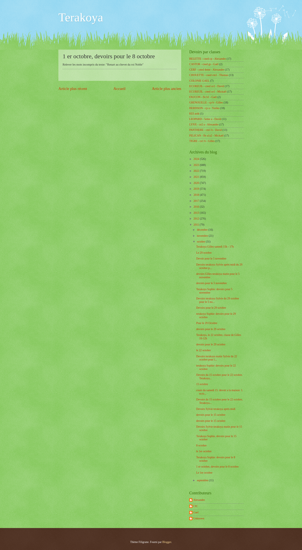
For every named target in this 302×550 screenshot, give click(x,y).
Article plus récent (72, 88)
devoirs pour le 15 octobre (210, 414)
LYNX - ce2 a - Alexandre (203, 124)
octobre (201, 241)
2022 (196, 170)
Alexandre (199, 499)
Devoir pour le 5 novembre (211, 258)
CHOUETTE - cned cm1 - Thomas (208, 75)
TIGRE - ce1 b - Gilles (202, 141)
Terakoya (80, 17)
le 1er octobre (203, 451)
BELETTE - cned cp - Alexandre (207, 58)
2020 (196, 182)
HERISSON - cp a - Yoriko (204, 108)
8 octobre (201, 445)
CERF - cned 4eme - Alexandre (206, 69)
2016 (196, 206)
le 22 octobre (203, 350)
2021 (196, 176)
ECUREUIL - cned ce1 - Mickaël (207, 91)
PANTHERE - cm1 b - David (205, 129)
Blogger (166, 542)
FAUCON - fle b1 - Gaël (203, 97)
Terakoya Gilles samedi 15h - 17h (215, 246)
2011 (196, 224)
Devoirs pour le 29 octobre (211, 307)
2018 (196, 194)
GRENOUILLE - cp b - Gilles (206, 102)
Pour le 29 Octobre (206, 323)
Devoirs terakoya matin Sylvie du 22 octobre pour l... (216, 358)
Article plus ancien (166, 88)
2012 (196, 218)
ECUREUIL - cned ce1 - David (206, 86)
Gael (196, 512)
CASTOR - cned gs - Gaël (203, 64)
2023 (196, 165)
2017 (196, 200)
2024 (196, 158)
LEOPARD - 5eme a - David (205, 119)
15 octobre (202, 384)
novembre (203, 235)
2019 (196, 188)
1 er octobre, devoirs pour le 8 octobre (217, 466)
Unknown (198, 518)
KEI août (194, 113)
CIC (195, 506)
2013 (196, 212)
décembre (202, 229)
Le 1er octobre (204, 472)
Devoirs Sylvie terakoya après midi (215, 408)
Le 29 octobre (204, 252)
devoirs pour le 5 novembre (211, 283)
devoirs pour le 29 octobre (210, 329)
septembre (203, 480)
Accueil (119, 88)
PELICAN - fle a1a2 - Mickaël (206, 135)
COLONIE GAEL (199, 80)
